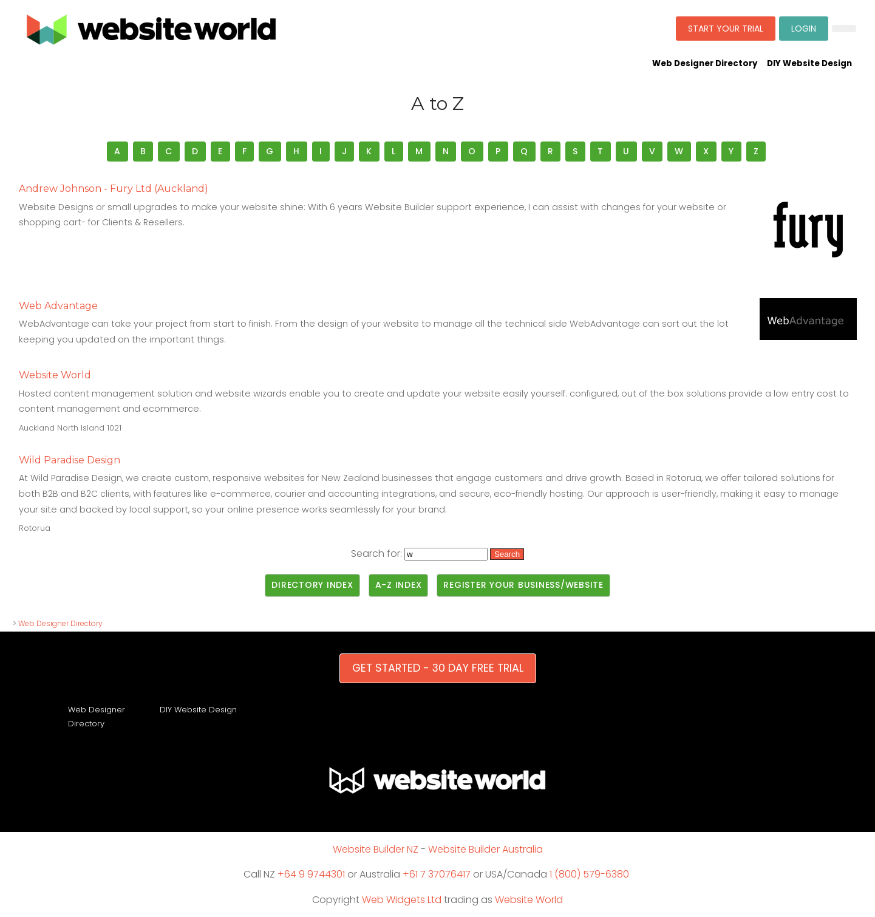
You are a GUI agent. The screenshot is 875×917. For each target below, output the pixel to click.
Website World (529, 900)
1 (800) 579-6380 (589, 874)
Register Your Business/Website (523, 585)
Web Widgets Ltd (401, 900)
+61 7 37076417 (437, 874)
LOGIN (803, 28)
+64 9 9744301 (311, 874)
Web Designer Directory (704, 63)
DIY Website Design (809, 63)
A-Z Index (398, 585)
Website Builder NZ (375, 849)
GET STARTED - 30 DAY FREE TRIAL (437, 668)
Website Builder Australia (485, 849)
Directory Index (312, 585)
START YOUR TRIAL (725, 28)
